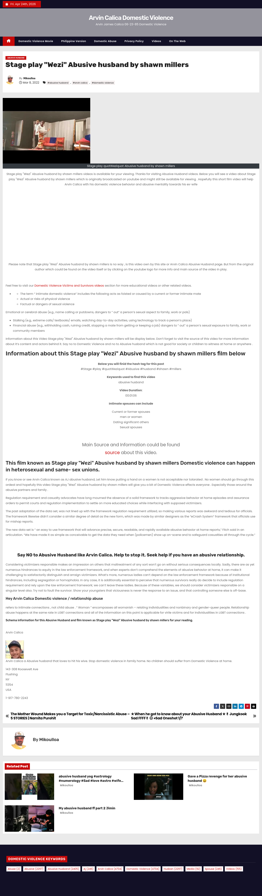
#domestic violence (103, 82)
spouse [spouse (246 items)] (213, 869)
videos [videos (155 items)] (234, 869)
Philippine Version (73, 41)
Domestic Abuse (105, 41)
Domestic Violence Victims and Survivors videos (69, 285)
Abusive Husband (15, 57)
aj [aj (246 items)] (88, 869)
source (112, 453)
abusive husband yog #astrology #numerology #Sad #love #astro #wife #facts (90, 780)
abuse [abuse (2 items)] (14, 869)
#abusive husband (58, 82)
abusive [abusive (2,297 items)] (33, 869)
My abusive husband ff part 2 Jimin (87, 808)
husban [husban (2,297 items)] (173, 869)
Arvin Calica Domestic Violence (131, 17)
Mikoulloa (29, 78)
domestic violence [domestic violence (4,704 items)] (142, 869)
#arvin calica (80, 82)
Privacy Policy (134, 41)
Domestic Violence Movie (36, 41)
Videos (156, 41)
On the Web (177, 41)
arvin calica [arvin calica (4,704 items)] (110, 869)
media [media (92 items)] (194, 869)
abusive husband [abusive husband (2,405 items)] (63, 869)
